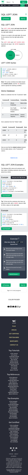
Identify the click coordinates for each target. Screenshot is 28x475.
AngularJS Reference (13, 392)
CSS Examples (13, 403)
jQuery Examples (13, 418)
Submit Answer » (13, 274)
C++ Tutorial (14, 368)
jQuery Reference (13, 394)
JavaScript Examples (13, 404)
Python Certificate (14, 433)
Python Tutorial (14, 361)
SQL (22, 5)
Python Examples (13, 409)
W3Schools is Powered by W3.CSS (15, 471)
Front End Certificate (14, 430)
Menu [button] (8, 2)
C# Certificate (14, 440)
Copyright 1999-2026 (10, 469)
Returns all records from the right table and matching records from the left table (14, 262)
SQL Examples (13, 407)
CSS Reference (13, 379)
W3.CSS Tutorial (14, 362)
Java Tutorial (14, 367)
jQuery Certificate (14, 436)
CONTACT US (14, 345)
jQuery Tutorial (14, 370)
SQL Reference (13, 382)
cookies (12, 467)
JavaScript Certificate (14, 428)
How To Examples (13, 406)
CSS (9, 5)
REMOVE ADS (13, 158)
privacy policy (19, 467)
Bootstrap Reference (13, 386)
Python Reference (13, 383)
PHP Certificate (14, 434)
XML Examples (13, 416)
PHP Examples (13, 413)
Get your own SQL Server (18, 177)
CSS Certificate (14, 427)
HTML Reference (13, 377)
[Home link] (3, 2)
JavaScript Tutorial (14, 356)
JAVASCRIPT (15, 5)
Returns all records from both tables (13, 268)
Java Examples (13, 415)
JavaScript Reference (13, 380)
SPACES (14, 330)
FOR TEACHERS (14, 337)
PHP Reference (13, 388)
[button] (13, 2)
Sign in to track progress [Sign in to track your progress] (14, 290)
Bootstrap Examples (13, 412)
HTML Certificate (14, 425)
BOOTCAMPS (14, 341)
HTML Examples (13, 401)
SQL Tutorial (14, 359)
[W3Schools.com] (14, 322)
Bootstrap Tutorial (14, 364)
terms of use (8, 467)
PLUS (14, 326)
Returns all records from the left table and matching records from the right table (14, 255)
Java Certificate (14, 437)
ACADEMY (13, 456)
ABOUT (16, 454)
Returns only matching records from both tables (14, 249)
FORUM (11, 454)
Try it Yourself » (7, 195)
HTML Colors (13, 389)
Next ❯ (23, 18)
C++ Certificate (14, 439)
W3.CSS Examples (13, 410)
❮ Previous (6, 18)
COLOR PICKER (14, 299)
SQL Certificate (14, 431)
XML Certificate (14, 442)
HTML (4, 5)
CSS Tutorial (14, 355)
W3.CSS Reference (13, 385)
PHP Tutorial (14, 365)
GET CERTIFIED (14, 334)
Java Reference (13, 391)
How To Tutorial (14, 358)
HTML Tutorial (14, 353)
